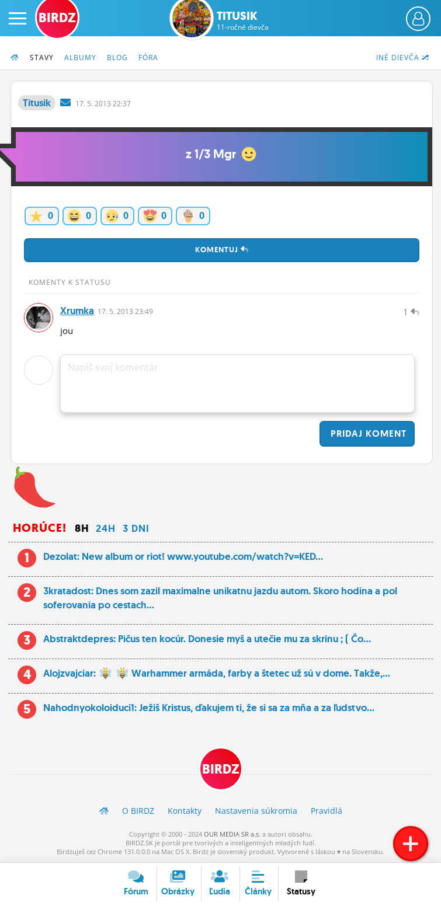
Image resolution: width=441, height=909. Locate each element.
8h (82, 528)
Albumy (80, 57)
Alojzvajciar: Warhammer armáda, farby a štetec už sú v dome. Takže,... (216, 673)
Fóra (148, 57)
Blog (117, 57)
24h (106, 528)
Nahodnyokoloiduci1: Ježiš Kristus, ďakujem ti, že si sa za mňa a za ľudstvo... (208, 707)
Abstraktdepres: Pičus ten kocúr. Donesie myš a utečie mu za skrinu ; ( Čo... (207, 638)
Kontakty (185, 810)
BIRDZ (220, 769)
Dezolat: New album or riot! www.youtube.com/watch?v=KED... (183, 556)
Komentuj (222, 250)
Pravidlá (326, 810)
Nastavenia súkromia (256, 810)
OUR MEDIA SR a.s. (232, 834)
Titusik (243, 20)
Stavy (42, 57)
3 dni (136, 528)
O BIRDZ (138, 810)
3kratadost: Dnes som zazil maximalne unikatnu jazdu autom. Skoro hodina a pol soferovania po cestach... (220, 597)
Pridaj (367, 433)
